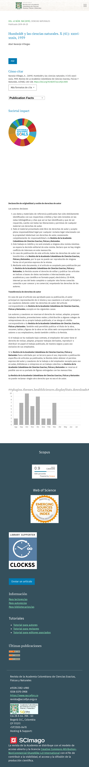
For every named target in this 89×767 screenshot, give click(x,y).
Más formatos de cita (22, 87)
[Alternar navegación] (85, 5)
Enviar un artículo (21, 581)
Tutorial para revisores (26, 628)
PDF (13, 61)
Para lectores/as (18, 599)
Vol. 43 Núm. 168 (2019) (19, 21)
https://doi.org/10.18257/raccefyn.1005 (51, 82)
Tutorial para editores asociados (32, 632)
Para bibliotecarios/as (21, 607)
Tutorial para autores (25, 625)
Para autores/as (18, 603)
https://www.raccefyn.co (24, 695)
